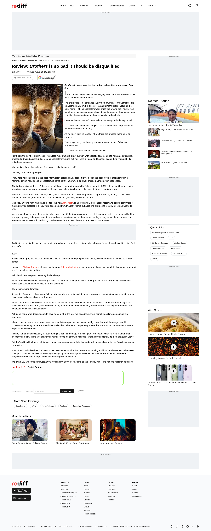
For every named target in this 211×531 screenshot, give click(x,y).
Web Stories (155, 310)
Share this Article (22, 78)
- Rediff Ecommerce (67, 496)
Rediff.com (124, 526)
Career (135, 493)
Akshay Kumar (30, 267)
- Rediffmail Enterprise (68, 493)
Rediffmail (64, 486)
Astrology (87, 510)
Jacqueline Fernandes (81, 406)
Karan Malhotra (48, 406)
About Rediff (16, 526)
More (151, 5)
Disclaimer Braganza (160, 243)
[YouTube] (193, 526)
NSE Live (111, 489)
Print (81, 390)
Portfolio (111, 500)
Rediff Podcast (90, 514)
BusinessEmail (117, 5)
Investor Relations (85, 526)
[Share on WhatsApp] (172, 526)
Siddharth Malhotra (159, 254)
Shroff (154, 259)
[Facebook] (182, 526)
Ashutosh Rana (179, 254)
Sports (86, 496)
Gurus (132, 5)
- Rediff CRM (65, 503)
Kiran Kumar (20, 406)
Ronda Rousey (158, 238)
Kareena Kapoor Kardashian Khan (165, 232)
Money (99, 5)
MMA (34, 406)
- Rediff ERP (65, 507)
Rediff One (64, 489)
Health (134, 486)
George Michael (158, 248)
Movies (22, 60)
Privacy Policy (46, 526)
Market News (113, 493)
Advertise (31, 526)
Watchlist (111, 496)
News (84, 5)
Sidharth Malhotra (69, 267)
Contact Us (102, 526)
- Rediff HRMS (65, 500)
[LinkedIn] (198, 526)
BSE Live (111, 486)
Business (87, 489)
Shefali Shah (176, 248)
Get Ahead (88, 503)
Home (62, 5)
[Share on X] (177, 526)
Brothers (63, 406)
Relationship (137, 496)
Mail (72, 5)
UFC (171, 238)
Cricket (87, 500)
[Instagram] (187, 526)
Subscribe (67, 391)
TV (140, 5)
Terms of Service (65, 526)
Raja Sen (17, 72)
